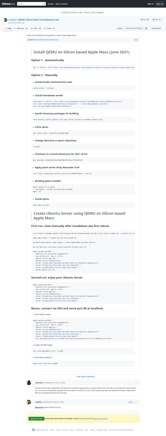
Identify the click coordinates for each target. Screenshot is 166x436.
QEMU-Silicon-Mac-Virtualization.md (38, 19)
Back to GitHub (61, 4)
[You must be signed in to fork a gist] (156, 19)
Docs (86, 430)
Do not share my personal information (121, 430)
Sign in (151, 4)
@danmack (39, 407)
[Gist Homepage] (8, 3)
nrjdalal (12, 19)
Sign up (159, 4)
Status (72, 430)
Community (79, 430)
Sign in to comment (100, 418)
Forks (49, 28)
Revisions (21, 28)
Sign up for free (36, 419)
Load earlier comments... (86, 376)
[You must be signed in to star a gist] (145, 19)
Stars (36, 28)
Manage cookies (102, 430)
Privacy (58, 430)
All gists (51, 4)
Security (65, 430)
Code (8, 28)
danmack (39, 383)
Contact (92, 430)
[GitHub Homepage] (33, 429)
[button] (146, 28)
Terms (52, 430)
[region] (83, 206)
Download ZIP (156, 28)
